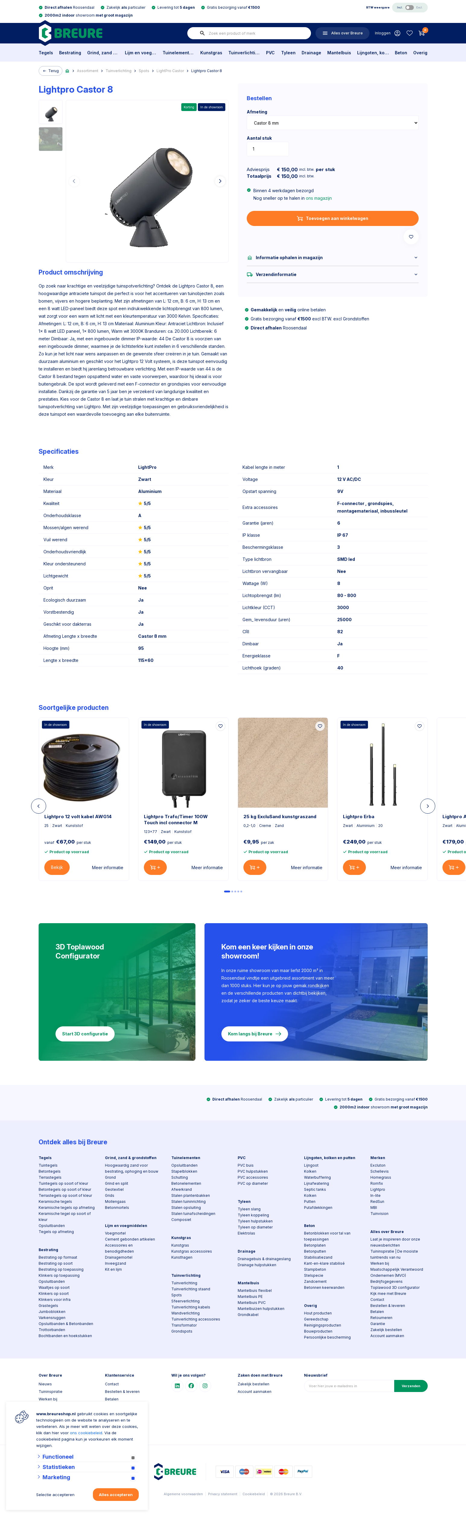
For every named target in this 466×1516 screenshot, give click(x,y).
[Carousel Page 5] (241, 891)
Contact (377, 1299)
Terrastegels (50, 1177)
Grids (109, 1195)
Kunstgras (211, 52)
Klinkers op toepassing (59, 1275)
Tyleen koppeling (253, 1215)
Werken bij (379, 1263)
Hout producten (318, 1313)
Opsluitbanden (52, 1225)
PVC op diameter (253, 1183)
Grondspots (181, 1331)
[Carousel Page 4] (238, 891)
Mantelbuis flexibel (255, 1290)
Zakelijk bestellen (386, 1329)
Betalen (377, 1311)
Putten (309, 1201)
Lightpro (377, 1189)
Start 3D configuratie (85, 1033)
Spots (144, 70)
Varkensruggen (52, 1317)
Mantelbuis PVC (252, 1302)
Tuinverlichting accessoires (195, 1319)
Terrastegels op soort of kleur (65, 1195)
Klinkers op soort (54, 1293)
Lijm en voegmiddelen (141, 52)
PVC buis (246, 1165)
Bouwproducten (318, 1331)
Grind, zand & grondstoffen (103, 52)
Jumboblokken (52, 1311)
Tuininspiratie (50, 1391)
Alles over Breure (387, 1231)
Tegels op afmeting (56, 1231)
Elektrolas (246, 1233)
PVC (270, 52)
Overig (420, 52)
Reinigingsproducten (322, 1325)
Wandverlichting (185, 1313)
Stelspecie (313, 1275)
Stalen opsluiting (186, 1207)
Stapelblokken (184, 1171)
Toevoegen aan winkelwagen (332, 218)
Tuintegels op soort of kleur (63, 1183)
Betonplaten (315, 1245)
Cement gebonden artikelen (130, 1239)
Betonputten (315, 1251)
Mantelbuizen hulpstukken (261, 1308)
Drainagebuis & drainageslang (264, 1259)
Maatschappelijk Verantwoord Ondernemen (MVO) (396, 1272)
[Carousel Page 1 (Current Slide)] (227, 891)
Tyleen (288, 52)
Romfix (376, 1183)
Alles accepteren (116, 1494)
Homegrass (380, 1177)
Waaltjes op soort (54, 1287)
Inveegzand (115, 1263)
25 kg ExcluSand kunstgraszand (279, 816)
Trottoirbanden (52, 1329)
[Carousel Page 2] (232, 891)
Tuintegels (48, 1165)
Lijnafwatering (316, 1183)
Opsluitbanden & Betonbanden (66, 1323)
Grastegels (48, 1305)
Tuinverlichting (244, 52)
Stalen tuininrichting (188, 1201)
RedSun (377, 1201)
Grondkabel (248, 1314)
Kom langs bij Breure (254, 1034)
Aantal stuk (259, 138)
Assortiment (87, 70)
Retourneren (381, 1317)
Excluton (377, 1165)
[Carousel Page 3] (235, 891)
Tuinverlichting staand (190, 1289)
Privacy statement (222, 1494)
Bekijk (57, 867)
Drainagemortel (118, 1257)
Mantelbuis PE (250, 1296)
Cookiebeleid (254, 1494)
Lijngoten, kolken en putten (373, 52)
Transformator (184, 1325)
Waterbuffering (317, 1177)
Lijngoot (311, 1165)
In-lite (375, 1195)
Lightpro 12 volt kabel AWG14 (78, 816)
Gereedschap (316, 1319)
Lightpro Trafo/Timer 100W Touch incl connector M (176, 819)
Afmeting (257, 111)
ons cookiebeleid (86, 1432)
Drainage (311, 52)
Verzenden (411, 1386)
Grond (110, 1177)
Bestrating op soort (56, 1263)
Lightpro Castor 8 (206, 70)
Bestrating (70, 52)
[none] (202, 33)
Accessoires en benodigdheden (119, 1248)
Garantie (377, 1323)
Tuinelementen (178, 52)
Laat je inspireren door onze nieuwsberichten (395, 1242)
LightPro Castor (170, 70)
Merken (377, 1157)
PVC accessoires (253, 1177)
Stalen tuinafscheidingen (193, 1213)
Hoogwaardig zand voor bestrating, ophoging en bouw (131, 1168)
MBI (373, 1207)
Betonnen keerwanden (324, 1287)
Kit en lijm (113, 1269)
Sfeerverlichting (185, 1301)
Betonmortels (117, 1207)
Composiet (181, 1219)
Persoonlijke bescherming (327, 1337)
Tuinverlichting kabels (190, 1307)
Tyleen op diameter (255, 1227)
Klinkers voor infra (55, 1299)
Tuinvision (379, 1213)
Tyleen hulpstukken (255, 1221)
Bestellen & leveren (387, 1305)
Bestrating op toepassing (61, 1269)
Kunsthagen (181, 1257)
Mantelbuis (339, 52)
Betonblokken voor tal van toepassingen (327, 1236)
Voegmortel (115, 1233)
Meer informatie (107, 867)
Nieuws (45, 1384)
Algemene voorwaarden (183, 1494)
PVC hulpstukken (253, 1171)
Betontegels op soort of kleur (65, 1189)
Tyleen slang (249, 1209)
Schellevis (379, 1171)
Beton (401, 52)
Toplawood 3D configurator (395, 1287)
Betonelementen (186, 1183)
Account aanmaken (387, 1335)
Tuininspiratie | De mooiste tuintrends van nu (394, 1254)
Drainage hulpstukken (257, 1265)
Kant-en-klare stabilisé (324, 1263)
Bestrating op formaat (58, 1257)
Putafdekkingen (318, 1207)
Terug (50, 70)
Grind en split (116, 1183)
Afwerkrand (181, 1189)
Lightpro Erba (358, 816)
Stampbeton (315, 1269)
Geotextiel (114, 1189)
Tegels (46, 52)
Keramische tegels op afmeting (67, 1207)
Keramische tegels (55, 1201)
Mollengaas (115, 1201)
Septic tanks (315, 1189)
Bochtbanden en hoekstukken (65, 1335)
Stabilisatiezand (318, 1257)
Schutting (179, 1177)
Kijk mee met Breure (388, 1293)
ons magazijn (319, 198)
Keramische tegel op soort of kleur (65, 1216)
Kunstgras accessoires (191, 1251)
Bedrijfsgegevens (386, 1281)
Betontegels (50, 1171)
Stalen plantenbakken (190, 1195)
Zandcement (315, 1281)
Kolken (310, 1171)
